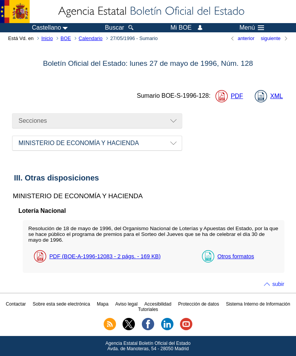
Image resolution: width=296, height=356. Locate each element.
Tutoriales (148, 309)
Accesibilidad (158, 304)
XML (276, 96)
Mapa (102, 304)
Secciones (32, 120)
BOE (66, 38)
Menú (251, 28)
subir (278, 284)
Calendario (91, 38)
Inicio (47, 38)
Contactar (16, 304)
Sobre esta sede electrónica (61, 304)
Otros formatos (235, 256)
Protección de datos (198, 304)
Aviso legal (126, 304)
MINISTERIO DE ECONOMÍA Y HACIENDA (78, 143)
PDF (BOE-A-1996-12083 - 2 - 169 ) (105, 256)
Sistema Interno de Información (258, 304)
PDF (237, 96)
